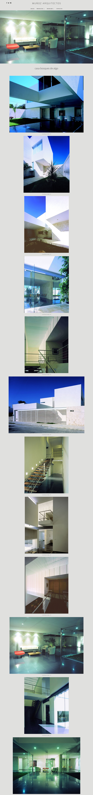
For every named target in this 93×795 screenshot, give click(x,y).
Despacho (50, 8)
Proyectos (40, 8)
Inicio (32, 8)
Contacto (59, 8)
